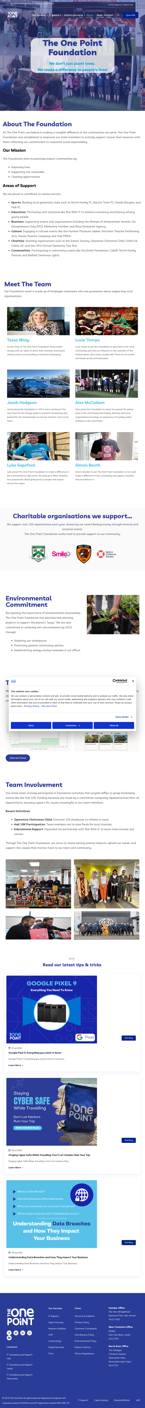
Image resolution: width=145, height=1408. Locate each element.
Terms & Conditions (85, 1315)
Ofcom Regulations (84, 1353)
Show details (122, 717)
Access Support (114, 4)
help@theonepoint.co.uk (20, 3)
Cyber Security (55, 1322)
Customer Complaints (86, 1328)
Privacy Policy (82, 1322)
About (89, 15)
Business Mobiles (57, 1328)
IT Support (55, 15)
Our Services (39, 15)
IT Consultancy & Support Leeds (19, 1366)
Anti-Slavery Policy (84, 1334)
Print (50, 1353)
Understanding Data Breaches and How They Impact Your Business (48, 1257)
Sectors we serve (73, 15)
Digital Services (56, 1347)
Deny (31, 725)
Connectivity (54, 1340)
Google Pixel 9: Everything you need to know (35, 1052)
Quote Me (130, 15)
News (100, 15)
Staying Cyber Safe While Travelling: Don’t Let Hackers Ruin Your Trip (49, 1155)
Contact (108, 15)
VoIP (50, 1334)
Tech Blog (128, 1038)
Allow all (114, 725)
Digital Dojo (128, 4)
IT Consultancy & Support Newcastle (19, 1376)
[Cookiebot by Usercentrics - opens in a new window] (114, 681)
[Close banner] (133, 681)
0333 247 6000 (47, 3)
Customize (73, 725)
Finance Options (83, 1347)
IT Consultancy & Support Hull (19, 1356)
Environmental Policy (85, 1340)
